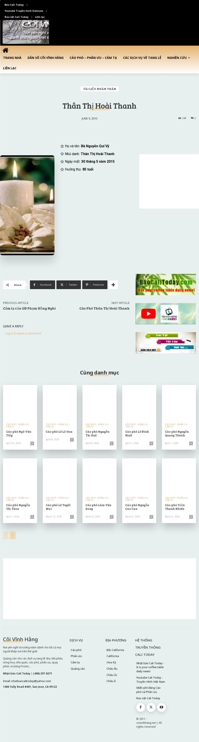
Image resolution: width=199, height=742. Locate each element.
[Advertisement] (169, 181)
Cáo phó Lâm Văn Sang (98, 507)
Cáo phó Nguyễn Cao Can (137, 507)
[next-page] (12, 535)
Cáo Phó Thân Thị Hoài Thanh (104, 308)
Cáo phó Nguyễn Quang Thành (177, 433)
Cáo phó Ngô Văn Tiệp (18, 433)
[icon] (5, 50)
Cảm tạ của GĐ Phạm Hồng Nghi (29, 308)
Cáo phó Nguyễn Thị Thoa (18, 507)
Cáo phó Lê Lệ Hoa (59, 431)
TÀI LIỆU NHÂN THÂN (100, 88)
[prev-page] (5, 535)
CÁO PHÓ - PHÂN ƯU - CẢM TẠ (18, 425)
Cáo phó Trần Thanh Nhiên (175, 507)
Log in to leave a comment (23, 333)
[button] (43, 25)
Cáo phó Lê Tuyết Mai (58, 507)
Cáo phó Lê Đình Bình (137, 433)
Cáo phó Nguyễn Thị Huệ (97, 433)
